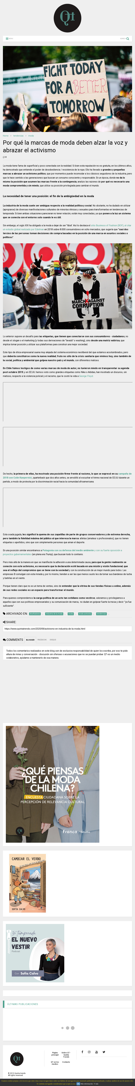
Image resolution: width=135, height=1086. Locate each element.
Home (5, 136)
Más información (87, 1084)
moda (31, 136)
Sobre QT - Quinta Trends (66, 1055)
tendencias (18, 136)
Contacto (66, 1062)
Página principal (54, 1054)
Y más (96, 1084)
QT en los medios (55, 1063)
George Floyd (86, 376)
